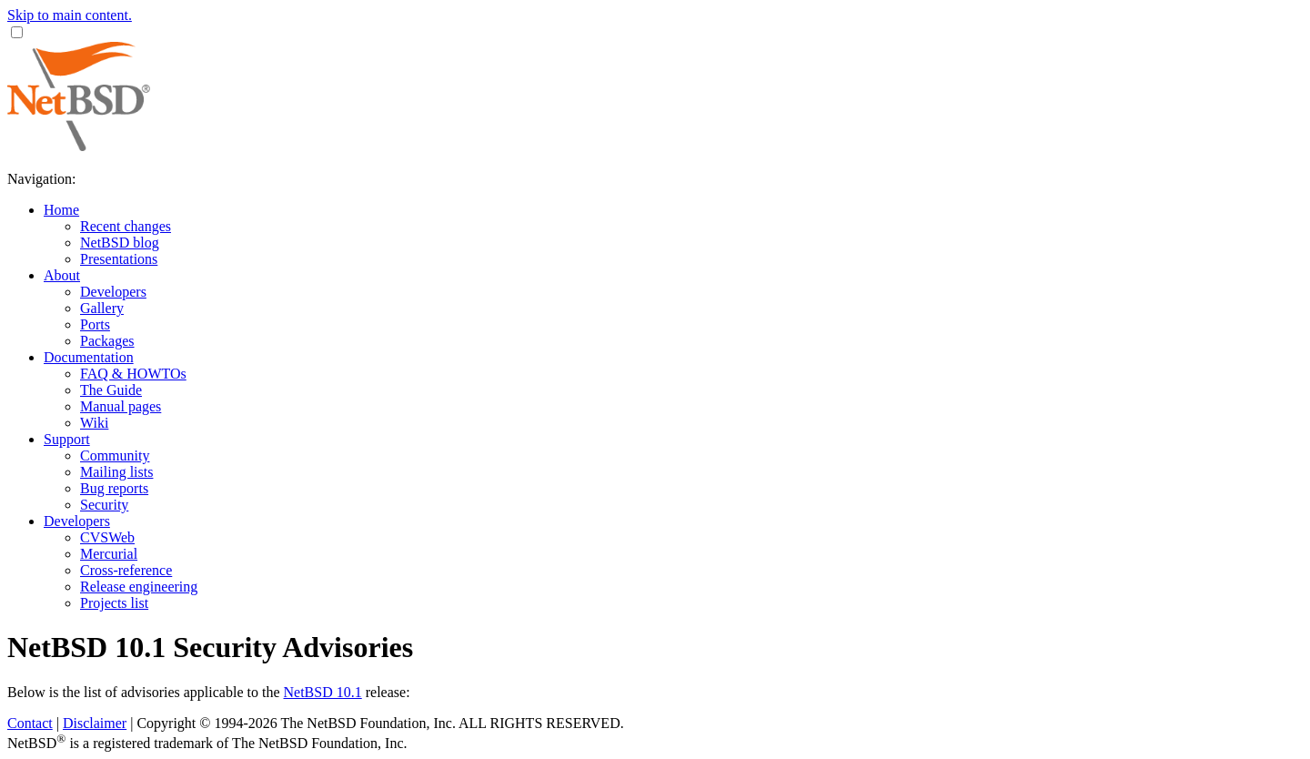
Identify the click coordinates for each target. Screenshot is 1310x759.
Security (104, 504)
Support (67, 439)
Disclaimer (94, 723)
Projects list (114, 603)
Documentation (89, 357)
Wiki (94, 422)
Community (114, 455)
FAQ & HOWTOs (133, 373)
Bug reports (114, 488)
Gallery (102, 308)
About (62, 275)
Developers (113, 291)
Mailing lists (116, 472)
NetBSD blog (119, 242)
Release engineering (138, 586)
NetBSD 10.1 (323, 692)
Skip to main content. (69, 15)
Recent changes (125, 226)
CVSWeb (107, 537)
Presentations (118, 259)
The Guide (111, 390)
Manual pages (120, 406)
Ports (95, 324)
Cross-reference (126, 570)
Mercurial (108, 554)
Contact (30, 723)
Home (61, 210)
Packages (107, 341)
